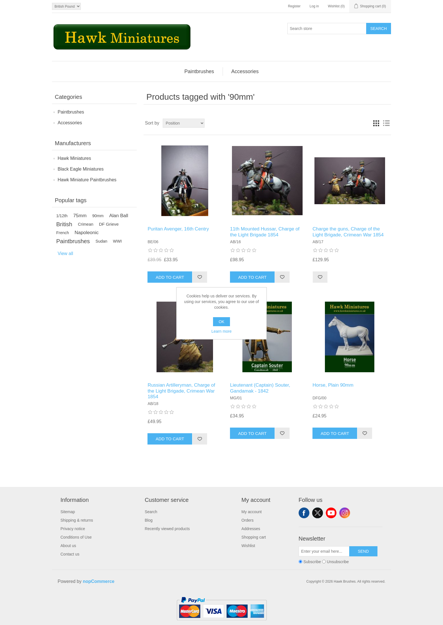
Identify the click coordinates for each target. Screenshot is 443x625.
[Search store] (326, 28)
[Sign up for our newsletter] (324, 551)
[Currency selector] (66, 6)
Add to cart (170, 277)
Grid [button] (376, 123)
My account (252, 511)
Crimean (86, 224)
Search (378, 28)
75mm (79, 215)
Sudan (101, 241)
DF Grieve (109, 224)
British (64, 224)
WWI (117, 241)
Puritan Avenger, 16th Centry (178, 229)
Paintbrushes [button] (199, 71)
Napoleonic (87, 232)
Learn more (221, 331)
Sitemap (67, 511)
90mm (97, 216)
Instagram (344, 513)
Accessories (70, 122)
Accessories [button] (245, 71)
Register (294, 6)
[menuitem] (199, 71)
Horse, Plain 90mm (332, 385)
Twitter (317, 513)
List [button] (386, 123)
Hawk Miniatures (74, 158)
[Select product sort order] (184, 123)
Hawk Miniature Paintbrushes (87, 179)
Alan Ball (118, 215)
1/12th (62, 216)
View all (65, 253)
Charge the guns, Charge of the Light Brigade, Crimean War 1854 (348, 231)
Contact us (69, 554)
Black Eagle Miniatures (81, 169)
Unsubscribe (338, 561)
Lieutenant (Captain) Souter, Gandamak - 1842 (260, 387)
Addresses (251, 528)
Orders (248, 520)
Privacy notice (72, 528)
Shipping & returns (76, 520)
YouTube (331, 513)
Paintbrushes (71, 112)
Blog (149, 520)
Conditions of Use (76, 537)
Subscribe (312, 561)
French (62, 232)
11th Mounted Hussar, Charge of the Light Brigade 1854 (264, 231)
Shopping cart (254, 537)
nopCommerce (98, 581)
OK (221, 321)
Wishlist (248, 545)
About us (68, 545)
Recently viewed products (167, 528)
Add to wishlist (199, 277)
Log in (314, 6)
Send (363, 551)
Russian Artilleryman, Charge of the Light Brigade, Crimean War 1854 (181, 390)
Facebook (304, 513)
